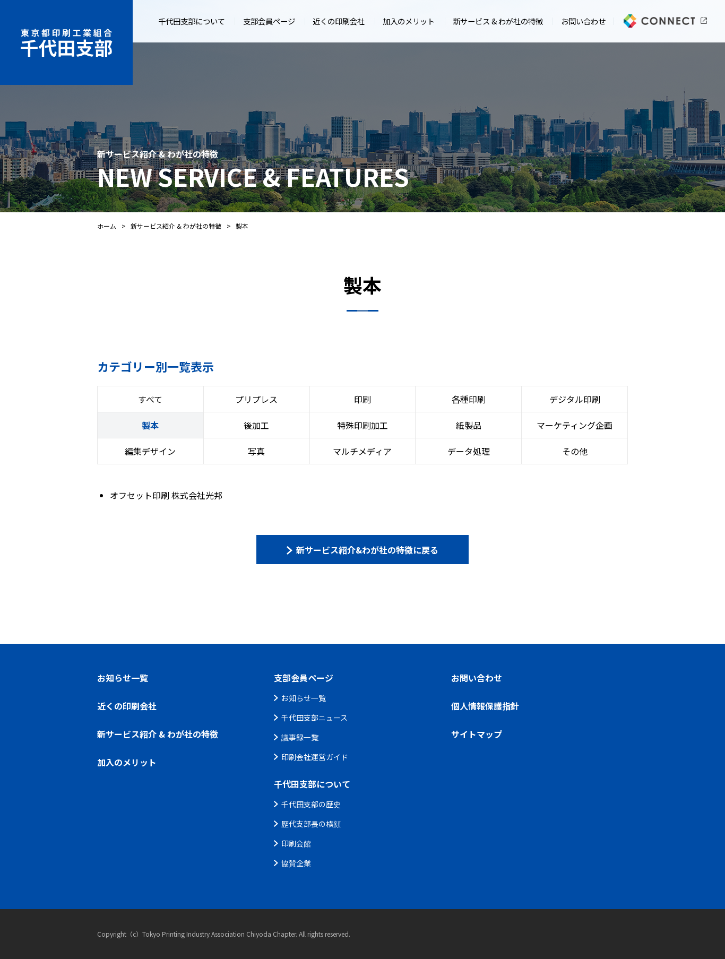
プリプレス (256, 399)
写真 (256, 451)
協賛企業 (296, 863)
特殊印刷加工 (362, 425)
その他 (575, 451)
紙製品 (468, 425)
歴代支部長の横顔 (311, 823)
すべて (150, 399)
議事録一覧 (299, 737)
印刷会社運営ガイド (314, 756)
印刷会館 (296, 843)
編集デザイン (150, 451)
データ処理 (468, 451)
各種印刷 (469, 399)
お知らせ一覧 (303, 698)
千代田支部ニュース (314, 717)
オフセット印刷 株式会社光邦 (166, 495)
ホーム (106, 225)
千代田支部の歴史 (311, 804)
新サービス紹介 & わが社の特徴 (176, 225)
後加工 (256, 425)
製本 (150, 425)
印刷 (362, 399)
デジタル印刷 (574, 399)
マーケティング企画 (574, 425)
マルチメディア (362, 451)
